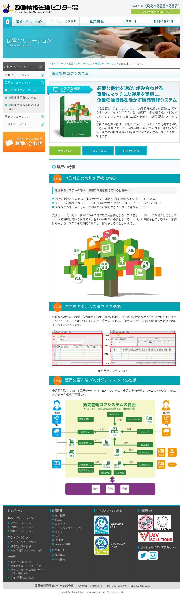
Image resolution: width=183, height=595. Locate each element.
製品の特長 (65, 150)
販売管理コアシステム (22, 90)
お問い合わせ (163, 22)
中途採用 (60, 559)
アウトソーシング (16, 124)
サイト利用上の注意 (22, 577)
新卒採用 (60, 555)
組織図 (59, 519)
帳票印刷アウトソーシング (26, 550)
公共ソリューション (17, 75)
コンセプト (61, 523)
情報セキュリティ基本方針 (26, 565)
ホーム (7, 22)
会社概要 (60, 515)
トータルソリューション (69, 528)
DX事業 (59, 540)
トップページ (15, 510)
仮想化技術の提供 (21, 546)
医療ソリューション (17, 116)
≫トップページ (57, 63)
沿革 (57, 535)
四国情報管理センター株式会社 (40, 8)
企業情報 (96, 22)
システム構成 (98, 150)
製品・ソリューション (29, 22)
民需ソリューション (17, 82)
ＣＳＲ (59, 532)
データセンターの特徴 (23, 542)
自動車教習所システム (22, 97)
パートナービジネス (62, 22)
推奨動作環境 (131, 150)
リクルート (130, 22)
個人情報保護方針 (21, 561)
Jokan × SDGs (63, 544)
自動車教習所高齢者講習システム (25, 107)
